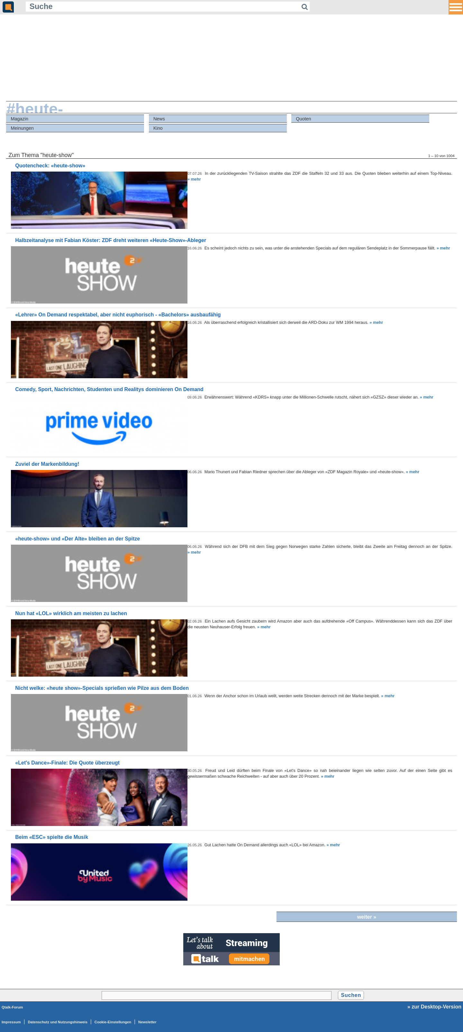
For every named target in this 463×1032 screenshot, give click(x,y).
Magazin (19, 118)
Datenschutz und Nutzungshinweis (57, 1022)
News (159, 118)
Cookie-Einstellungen (113, 1022)
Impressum (11, 1022)
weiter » (367, 917)
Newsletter (147, 1022)
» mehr (194, 179)
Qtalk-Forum (12, 1007)
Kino (158, 128)
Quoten (303, 118)
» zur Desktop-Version (434, 1006)
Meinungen (22, 128)
